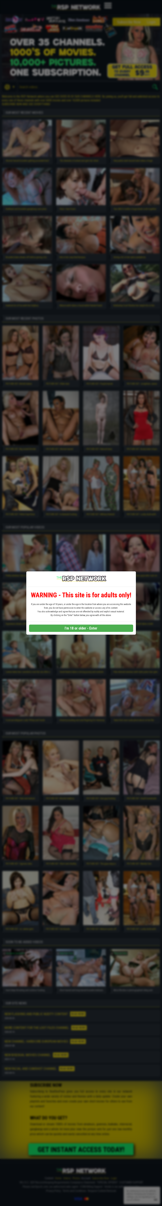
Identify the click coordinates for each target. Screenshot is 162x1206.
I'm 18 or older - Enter (81, 628)
